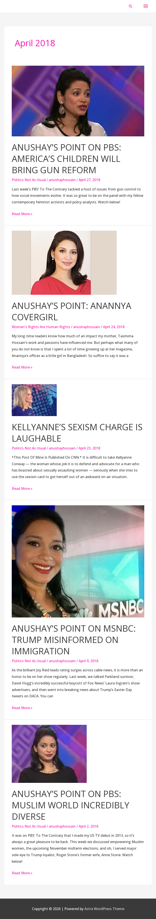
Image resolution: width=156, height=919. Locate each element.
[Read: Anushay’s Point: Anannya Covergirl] (64, 262)
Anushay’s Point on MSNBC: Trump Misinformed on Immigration (74, 639)
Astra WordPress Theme (104, 908)
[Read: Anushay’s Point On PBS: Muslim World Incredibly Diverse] (49, 753)
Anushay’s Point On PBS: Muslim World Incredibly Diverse (70, 805)
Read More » (22, 213)
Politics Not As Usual (29, 179)
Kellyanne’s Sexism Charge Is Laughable (77, 432)
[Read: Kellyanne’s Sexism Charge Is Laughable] (34, 399)
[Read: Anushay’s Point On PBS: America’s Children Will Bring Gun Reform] (78, 100)
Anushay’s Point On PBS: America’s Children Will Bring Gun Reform (66, 158)
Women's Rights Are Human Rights (41, 326)
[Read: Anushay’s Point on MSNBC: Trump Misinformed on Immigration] (78, 561)
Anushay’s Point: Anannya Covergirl (71, 311)
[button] (130, 6)
